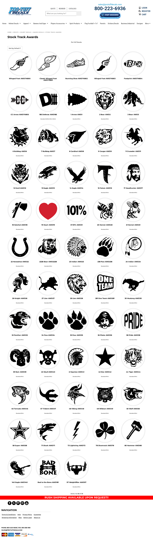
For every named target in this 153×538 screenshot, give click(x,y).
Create (15, 32)
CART (142, 14)
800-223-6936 (110, 8)
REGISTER (144, 11)
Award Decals (38, 32)
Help (19, 514)
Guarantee (37, 514)
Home (9, 32)
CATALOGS (72, 9)
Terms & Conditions (9, 514)
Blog (20, 517)
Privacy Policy (27, 514)
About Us (37, 517)
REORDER (62, 9)
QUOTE (53, 9)
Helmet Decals (25, 32)
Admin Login (27, 517)
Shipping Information (9, 517)
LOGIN (143, 8)
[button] (14, 23)
